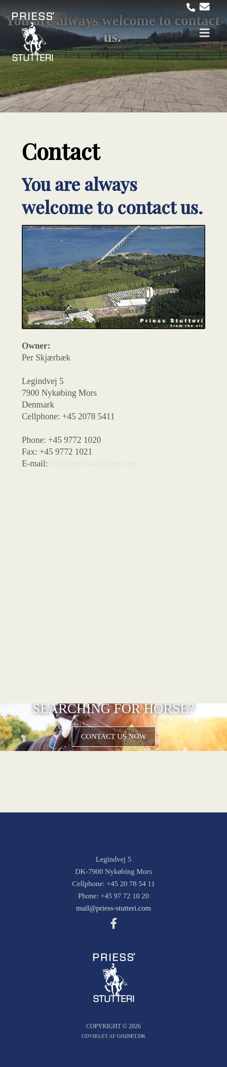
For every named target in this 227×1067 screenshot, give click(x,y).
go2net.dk (131, 1036)
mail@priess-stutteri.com (94, 463)
